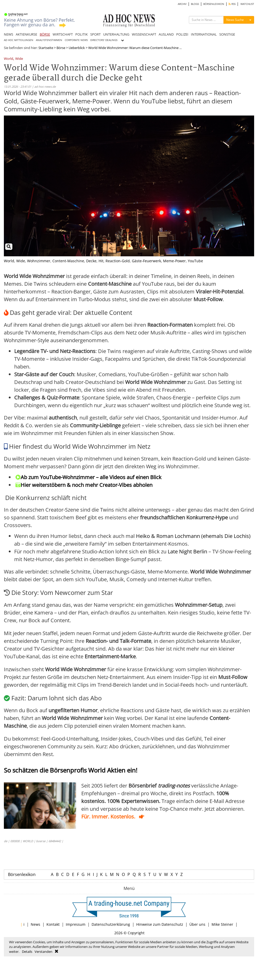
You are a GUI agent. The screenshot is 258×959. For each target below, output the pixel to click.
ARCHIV (182, 4)
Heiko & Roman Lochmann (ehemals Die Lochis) (193, 535)
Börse (61, 47)
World (8, 59)
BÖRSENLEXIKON (213, 4)
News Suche (235, 20)
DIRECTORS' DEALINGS (103, 40)
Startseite (45, 47)
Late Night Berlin (187, 551)
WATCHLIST (247, 4)
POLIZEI (182, 34)
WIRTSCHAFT (63, 34)
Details (27, 951)
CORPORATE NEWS (76, 40)
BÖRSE (45, 34)
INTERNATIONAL (204, 34)
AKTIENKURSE (26, 34)
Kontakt (53, 924)
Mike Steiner (222, 924)
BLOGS (195, 4)
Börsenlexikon (22, 874)
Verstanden (43, 951)
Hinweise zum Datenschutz (159, 924)
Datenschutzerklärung (111, 924)
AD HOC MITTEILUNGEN (18, 40)
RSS (232, 4)
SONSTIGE (227, 34)
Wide (19, 59)
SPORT (95, 34)
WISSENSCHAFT (144, 34)
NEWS (8, 34)
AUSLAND (166, 34)
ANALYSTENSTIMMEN (49, 40)
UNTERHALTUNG (116, 34)
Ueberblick (77, 47)
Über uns (197, 924)
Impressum (75, 924)
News (35, 924)
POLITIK (81, 34)
